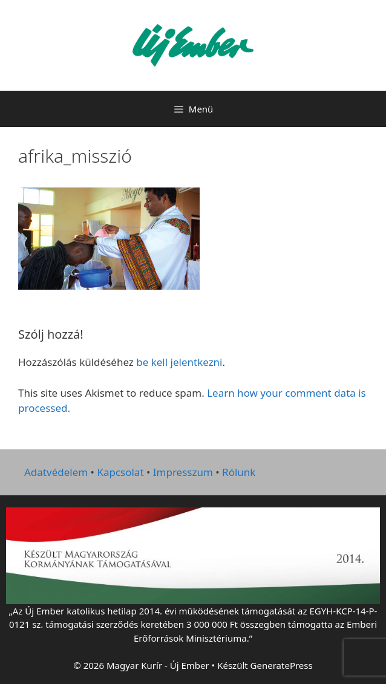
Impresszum (183, 472)
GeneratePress (281, 665)
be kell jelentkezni (179, 362)
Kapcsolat (120, 472)
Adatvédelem (56, 472)
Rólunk (238, 472)
